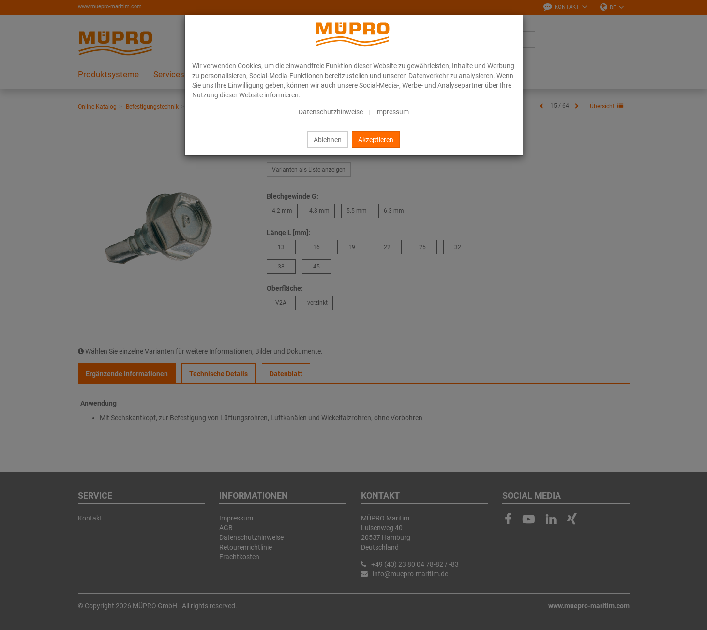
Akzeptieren (375, 139)
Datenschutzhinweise (331, 112)
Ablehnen (328, 139)
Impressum (392, 112)
